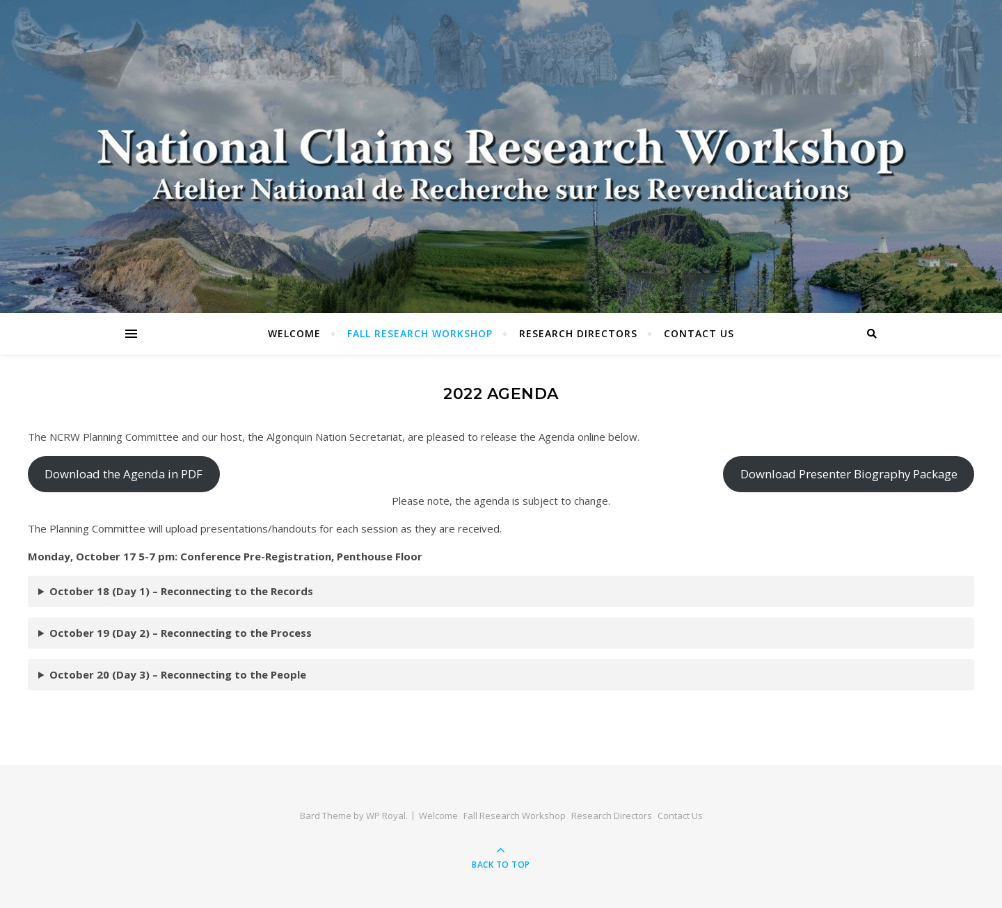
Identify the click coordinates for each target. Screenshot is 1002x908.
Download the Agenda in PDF (123, 474)
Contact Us (699, 333)
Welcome (294, 333)
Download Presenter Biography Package (848, 474)
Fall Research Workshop (420, 333)
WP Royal (386, 815)
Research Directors (578, 333)
